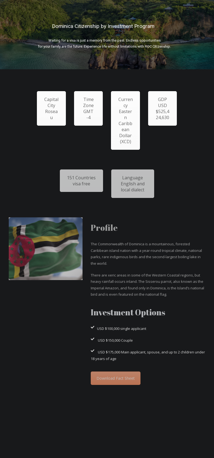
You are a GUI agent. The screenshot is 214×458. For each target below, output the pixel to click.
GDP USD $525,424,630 (162, 108)
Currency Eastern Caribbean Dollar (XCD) (125, 120)
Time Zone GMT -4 (88, 108)
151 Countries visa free (81, 181)
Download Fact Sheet (115, 378)
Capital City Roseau (51, 108)
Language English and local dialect (133, 184)
